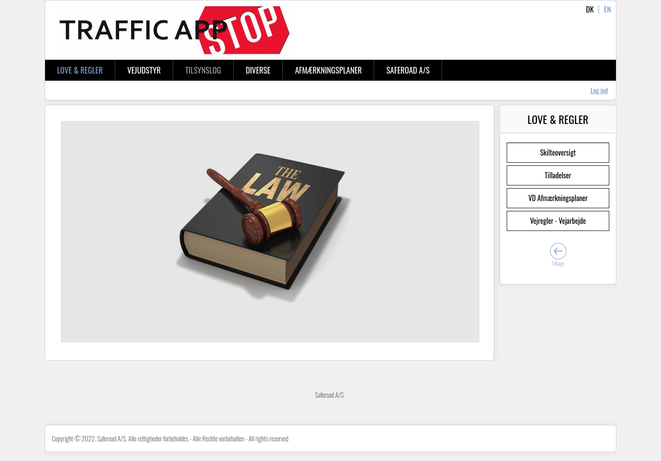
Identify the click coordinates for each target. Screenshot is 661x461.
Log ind (599, 90)
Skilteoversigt (558, 152)
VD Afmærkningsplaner (558, 198)
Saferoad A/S (408, 70)
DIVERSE (258, 70)
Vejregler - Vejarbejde (558, 220)
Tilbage (558, 263)
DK (590, 9)
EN (607, 9)
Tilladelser (558, 175)
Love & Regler (80, 70)
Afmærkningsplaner (328, 70)
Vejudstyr (144, 70)
